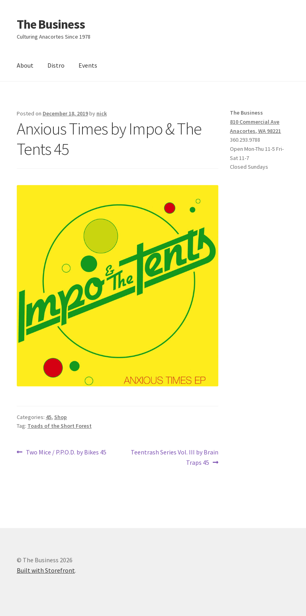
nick (101, 113)
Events (87, 65)
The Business (51, 24)
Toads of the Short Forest (59, 425)
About (25, 65)
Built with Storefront (46, 570)
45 (48, 417)
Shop (60, 417)
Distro (56, 65)
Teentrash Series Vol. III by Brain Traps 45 (174, 456)
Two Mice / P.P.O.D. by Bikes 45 (66, 452)
